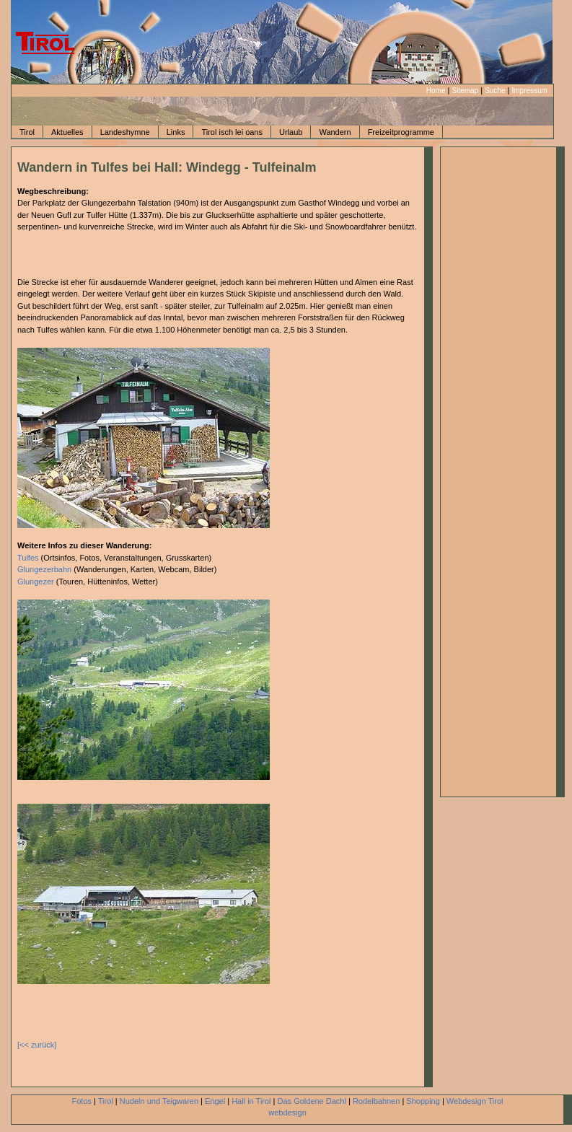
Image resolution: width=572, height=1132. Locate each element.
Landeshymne (125, 132)
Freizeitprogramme (401, 132)
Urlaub (290, 132)
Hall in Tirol (251, 1101)
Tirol (27, 132)
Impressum (529, 91)
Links (176, 132)
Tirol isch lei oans (232, 132)
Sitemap (465, 91)
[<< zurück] (36, 1044)
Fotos (82, 1101)
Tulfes (28, 557)
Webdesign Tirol (474, 1101)
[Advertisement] (101, 254)
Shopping (423, 1101)
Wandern (335, 132)
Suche (495, 91)
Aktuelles (67, 132)
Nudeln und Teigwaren (159, 1101)
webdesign (287, 1112)
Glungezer (35, 581)
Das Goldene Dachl (312, 1101)
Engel (215, 1101)
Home (436, 91)
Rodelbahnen (376, 1101)
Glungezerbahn (44, 569)
